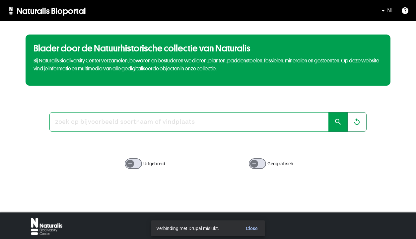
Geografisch (280, 163)
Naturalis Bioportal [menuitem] (51, 10)
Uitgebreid (154, 163)
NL (386, 11)
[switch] (133, 163)
